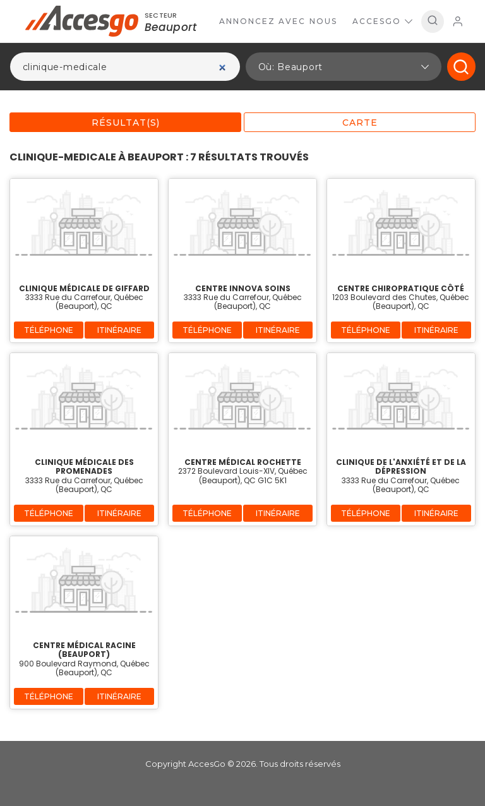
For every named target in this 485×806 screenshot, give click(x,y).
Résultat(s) (126, 122)
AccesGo (382, 21)
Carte (360, 122)
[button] (343, 66)
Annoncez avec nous (278, 21)
